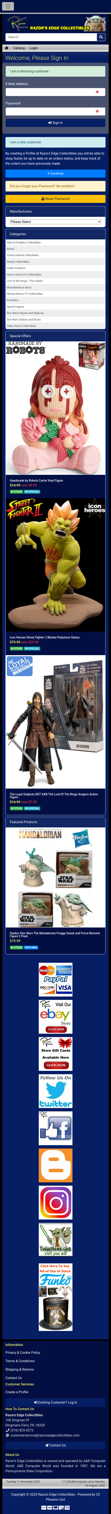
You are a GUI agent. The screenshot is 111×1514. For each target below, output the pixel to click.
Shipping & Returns (19, 1369)
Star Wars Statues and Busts (24, 319)
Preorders (13, 300)
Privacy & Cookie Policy (22, 1353)
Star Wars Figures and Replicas (25, 313)
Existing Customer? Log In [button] (55, 1402)
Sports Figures (15, 306)
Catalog (19, 48)
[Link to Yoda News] (55, 1240)
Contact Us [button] (55, 1445)
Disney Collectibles (18, 261)
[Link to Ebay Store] (55, 1017)
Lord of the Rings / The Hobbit (25, 280)
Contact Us (13, 1378)
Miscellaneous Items (19, 287)
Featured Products (23, 822)
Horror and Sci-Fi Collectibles (24, 274)
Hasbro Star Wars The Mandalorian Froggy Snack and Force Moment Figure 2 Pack (55, 935)
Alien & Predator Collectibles (24, 242)
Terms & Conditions (20, 1361)
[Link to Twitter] (55, 1091)
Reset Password (55, 199)
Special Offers (20, 336)
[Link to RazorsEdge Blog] (55, 1165)
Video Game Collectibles (21, 325)
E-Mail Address (17, 84)
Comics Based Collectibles (23, 255)
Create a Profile (16, 1392)
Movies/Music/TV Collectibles (25, 293)
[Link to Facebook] (55, 1128)
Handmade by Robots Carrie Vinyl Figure (36, 480)
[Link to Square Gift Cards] (55, 1054)
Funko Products (16, 268)
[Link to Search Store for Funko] (55, 1297)
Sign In (55, 123)
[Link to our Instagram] (55, 1202)
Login (33, 48)
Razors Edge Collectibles (56, 1494)
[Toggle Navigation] (8, 6)
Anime (11, 248)
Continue (56, 173)
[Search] (51, 37)
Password (13, 103)
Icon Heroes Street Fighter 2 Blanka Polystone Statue (45, 637)
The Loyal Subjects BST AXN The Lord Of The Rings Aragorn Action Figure (54, 796)
